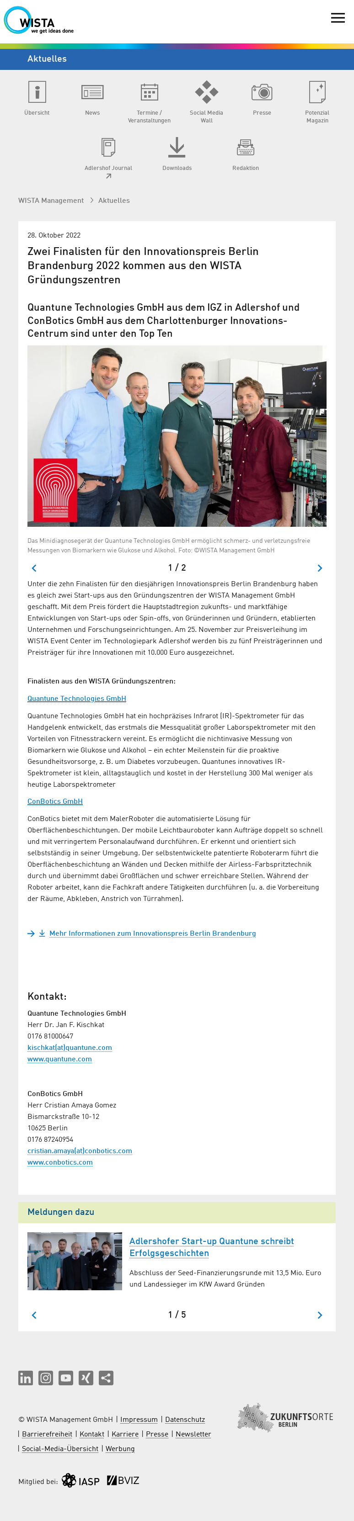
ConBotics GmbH (55, 802)
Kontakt (92, 1434)
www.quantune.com (59, 1059)
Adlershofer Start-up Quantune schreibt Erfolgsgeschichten (211, 1247)
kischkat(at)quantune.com (69, 1048)
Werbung (120, 1449)
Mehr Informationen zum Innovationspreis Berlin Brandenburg (147, 934)
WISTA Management (52, 201)
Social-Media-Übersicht (60, 1449)
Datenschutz (185, 1420)
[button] (26, 1378)
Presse (157, 1434)
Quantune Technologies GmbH (76, 699)
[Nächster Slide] (319, 568)
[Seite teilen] (106, 1378)
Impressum (139, 1420)
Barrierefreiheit (47, 1434)
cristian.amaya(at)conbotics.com (79, 1151)
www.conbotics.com (60, 1162)
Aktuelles (114, 201)
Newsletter (193, 1434)
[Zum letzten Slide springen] (34, 568)
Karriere (125, 1434)
